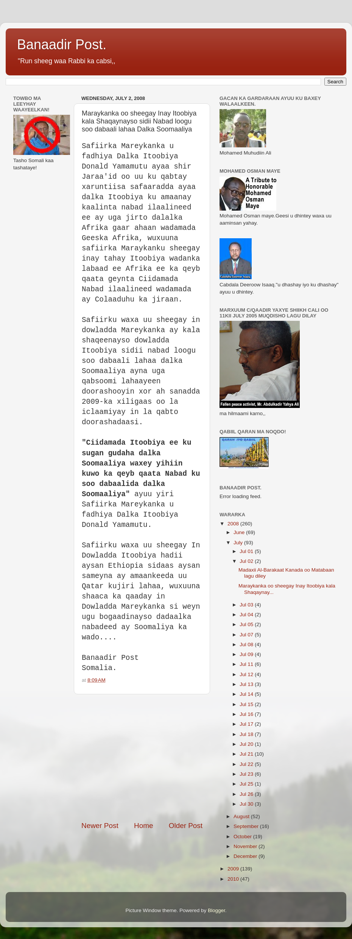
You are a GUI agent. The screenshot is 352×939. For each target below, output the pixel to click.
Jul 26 (247, 794)
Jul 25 (247, 784)
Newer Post (99, 826)
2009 (233, 869)
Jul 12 (247, 674)
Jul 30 (247, 804)
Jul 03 (247, 605)
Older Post (185, 826)
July (239, 542)
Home (143, 826)
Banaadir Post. (61, 44)
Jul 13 (247, 684)
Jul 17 (247, 724)
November (246, 846)
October (243, 836)
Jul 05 (247, 624)
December (246, 856)
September (247, 826)
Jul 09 (247, 654)
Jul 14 (247, 694)
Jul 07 (247, 634)
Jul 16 (247, 714)
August (242, 816)
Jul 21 (247, 754)
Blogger (216, 910)
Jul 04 (247, 614)
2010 (233, 879)
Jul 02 (247, 561)
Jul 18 (247, 734)
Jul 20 (247, 744)
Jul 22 (247, 764)
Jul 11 (247, 664)
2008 (233, 524)
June (240, 532)
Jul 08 (247, 644)
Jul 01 (247, 551)
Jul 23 (247, 774)
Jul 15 (247, 704)
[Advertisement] (156, 758)
